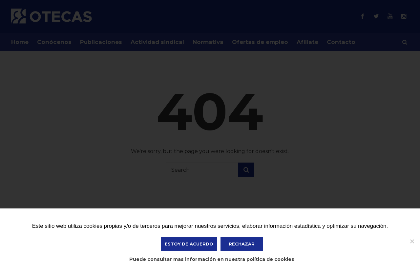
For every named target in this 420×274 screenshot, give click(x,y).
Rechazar (242, 243)
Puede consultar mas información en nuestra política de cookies (211, 259)
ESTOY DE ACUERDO (189, 243)
